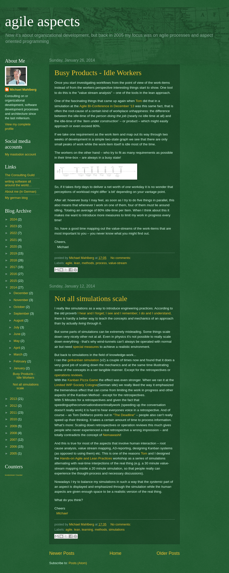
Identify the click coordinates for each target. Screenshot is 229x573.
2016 (14, 274)
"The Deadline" (124, 415)
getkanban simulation (83, 360)
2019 (14, 253)
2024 (14, 219)
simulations (116, 529)
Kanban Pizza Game (82, 380)
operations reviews (68, 375)
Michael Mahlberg (23, 89)
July (17, 327)
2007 (14, 439)
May (17, 341)
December (21, 293)
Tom (139, 101)
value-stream (118, 263)
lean (77, 263)
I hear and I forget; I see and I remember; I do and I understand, (125, 313)
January (20, 368)
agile (68, 263)
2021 (14, 240)
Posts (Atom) (78, 563)
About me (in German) (20, 191)
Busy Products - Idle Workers (98, 72)
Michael (62, 513)
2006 (14, 446)
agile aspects (42, 21)
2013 (14, 399)
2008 (14, 433)
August (19, 320)
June (17, 334)
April (17, 348)
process (101, 263)
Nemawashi (111, 435)
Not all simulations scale (90, 298)
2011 (14, 412)
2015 (14, 281)
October (20, 307)
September (22, 313)
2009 (14, 426)
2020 (14, 246)
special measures (86, 347)
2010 (14, 419)
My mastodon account (20, 154)
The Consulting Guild (19, 175)
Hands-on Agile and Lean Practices (86, 458)
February (20, 361)
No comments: (121, 258)
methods (88, 263)
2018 (14, 260)
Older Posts (168, 553)
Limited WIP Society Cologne (76, 385)
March (18, 354)
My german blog (16, 198)
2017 (14, 267)
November (21, 300)
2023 (14, 226)
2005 (14, 453)
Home (115, 553)
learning (87, 529)
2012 (14, 405)
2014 (14, 287)
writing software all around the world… (18, 183)
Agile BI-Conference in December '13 (106, 106)
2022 (14, 233)
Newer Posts (61, 553)
